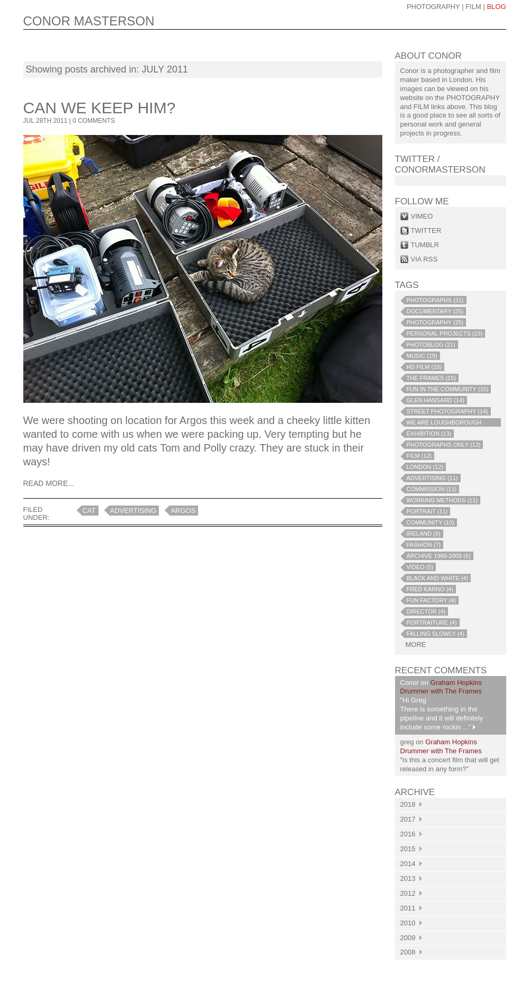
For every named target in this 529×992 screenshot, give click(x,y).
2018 (411, 804)
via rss (424, 259)
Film (473, 7)
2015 (411, 849)
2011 (411, 908)
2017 (411, 819)
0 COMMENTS (94, 120)
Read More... (48, 483)
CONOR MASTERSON (89, 21)
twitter (426, 231)
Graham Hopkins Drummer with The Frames (441, 687)
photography (433, 7)
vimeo (422, 216)
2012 (411, 893)
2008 (411, 952)
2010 (411, 923)
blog (496, 7)
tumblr (425, 245)
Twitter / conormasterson (440, 164)
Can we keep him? (99, 107)
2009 (411, 938)
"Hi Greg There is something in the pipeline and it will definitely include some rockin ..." (441, 713)
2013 (411, 878)
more (416, 644)
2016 (411, 834)
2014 (411, 864)
